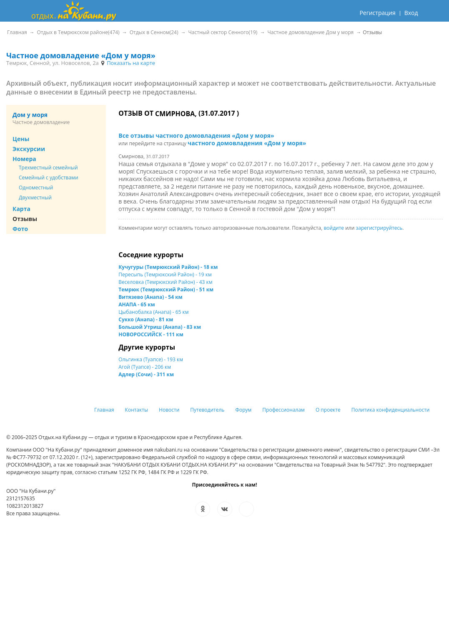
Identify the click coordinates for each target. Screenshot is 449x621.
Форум (243, 409)
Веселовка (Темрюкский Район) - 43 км (165, 282)
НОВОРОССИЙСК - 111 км (150, 334)
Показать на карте (127, 63)
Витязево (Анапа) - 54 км (150, 297)
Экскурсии (29, 149)
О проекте (328, 409)
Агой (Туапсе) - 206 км (144, 366)
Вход (411, 13)
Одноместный (36, 187)
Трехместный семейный (48, 167)
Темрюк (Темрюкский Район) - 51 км (165, 289)
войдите (334, 227)
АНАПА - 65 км (136, 304)
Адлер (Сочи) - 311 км (146, 374)
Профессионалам (283, 409)
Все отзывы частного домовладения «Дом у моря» (196, 135)
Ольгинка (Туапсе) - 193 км (150, 359)
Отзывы (25, 219)
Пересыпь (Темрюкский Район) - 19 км (164, 274)
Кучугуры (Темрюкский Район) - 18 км (168, 267)
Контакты (136, 409)
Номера (24, 159)
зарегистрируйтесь (379, 227)
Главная (104, 409)
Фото (20, 229)
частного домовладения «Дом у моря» (247, 143)
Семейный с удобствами (48, 177)
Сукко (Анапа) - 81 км (145, 319)
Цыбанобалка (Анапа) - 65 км (153, 311)
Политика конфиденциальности (390, 409)
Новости (169, 409)
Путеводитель (207, 409)
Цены (21, 139)
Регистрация (377, 13)
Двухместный (35, 197)
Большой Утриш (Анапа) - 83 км (159, 326)
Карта (21, 209)
